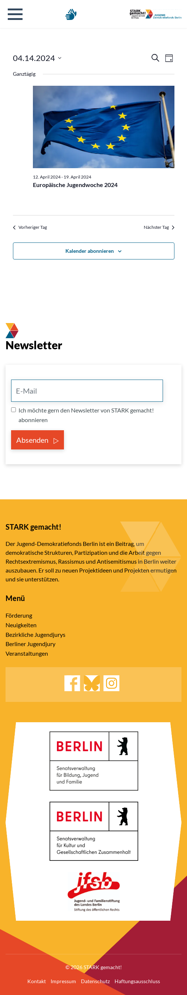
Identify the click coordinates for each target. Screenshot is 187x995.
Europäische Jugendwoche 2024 (75, 184)
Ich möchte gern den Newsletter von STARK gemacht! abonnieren (86, 415)
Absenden (37, 439)
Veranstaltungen (27, 653)
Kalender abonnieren (89, 251)
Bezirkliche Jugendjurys (35, 634)
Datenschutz (95, 981)
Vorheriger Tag (30, 227)
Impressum (63, 981)
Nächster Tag (159, 227)
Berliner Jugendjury (30, 643)
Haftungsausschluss (137, 981)
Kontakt (36, 981)
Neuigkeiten (21, 624)
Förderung (19, 615)
